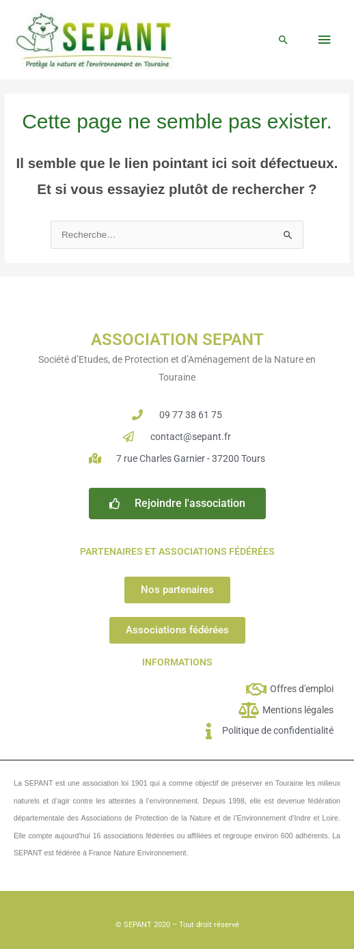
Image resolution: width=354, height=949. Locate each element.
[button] (283, 39)
